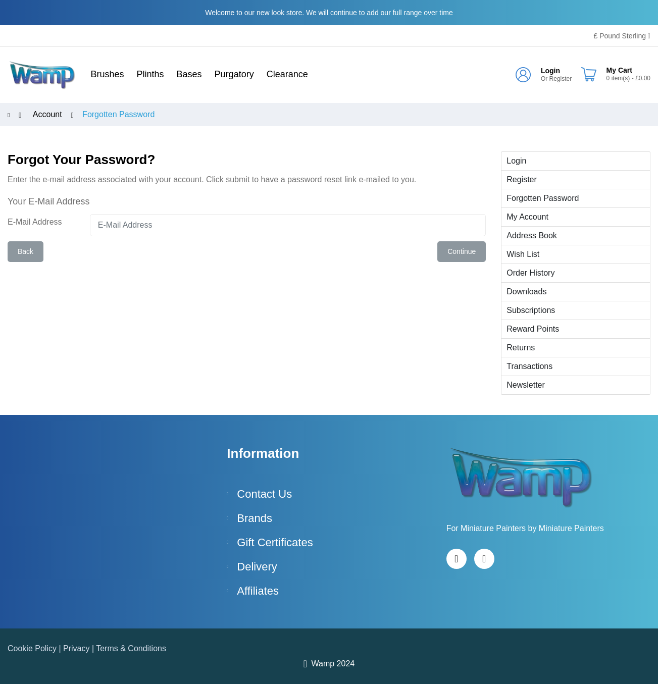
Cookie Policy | (35, 648)
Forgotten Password (118, 115)
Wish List (523, 254)
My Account (527, 217)
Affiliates (258, 591)
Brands (254, 518)
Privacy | (79, 648)
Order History (530, 273)
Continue (461, 251)
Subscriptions (531, 310)
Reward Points (533, 329)
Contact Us (264, 494)
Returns (521, 347)
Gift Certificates (275, 542)
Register (560, 78)
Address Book (532, 235)
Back (25, 251)
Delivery (257, 566)
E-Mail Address (35, 222)
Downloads (526, 291)
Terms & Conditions (131, 648)
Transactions (529, 366)
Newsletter (526, 385)
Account (47, 115)
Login (550, 71)
